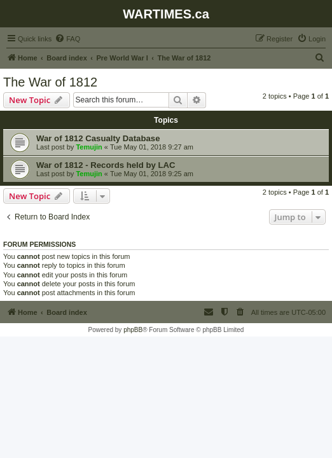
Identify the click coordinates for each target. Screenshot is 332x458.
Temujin (89, 147)
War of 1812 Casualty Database (98, 138)
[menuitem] (67, 38)
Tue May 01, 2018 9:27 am (151, 147)
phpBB (132, 329)
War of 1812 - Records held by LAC (106, 165)
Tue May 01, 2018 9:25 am (151, 173)
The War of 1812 (50, 82)
